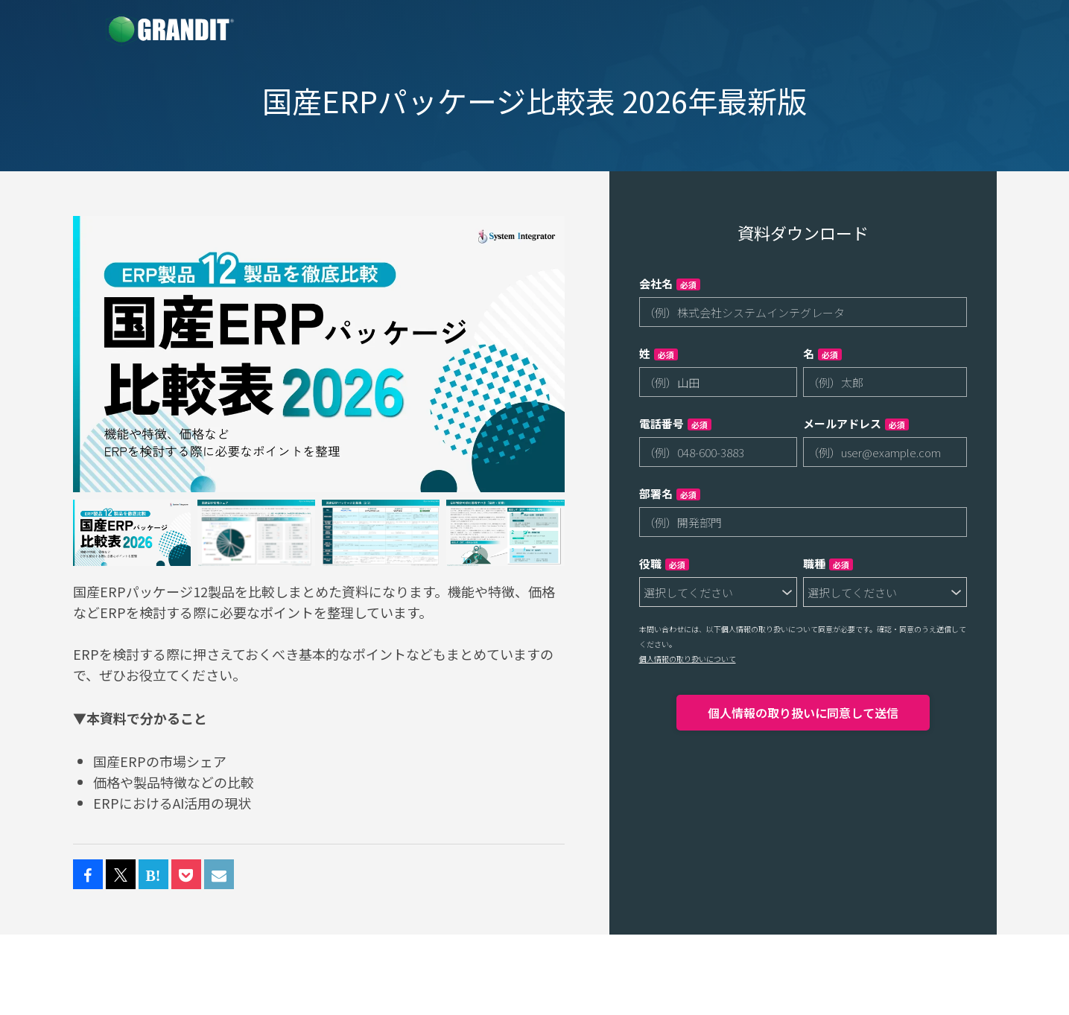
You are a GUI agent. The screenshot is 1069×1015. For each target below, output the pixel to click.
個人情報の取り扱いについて (687, 658)
